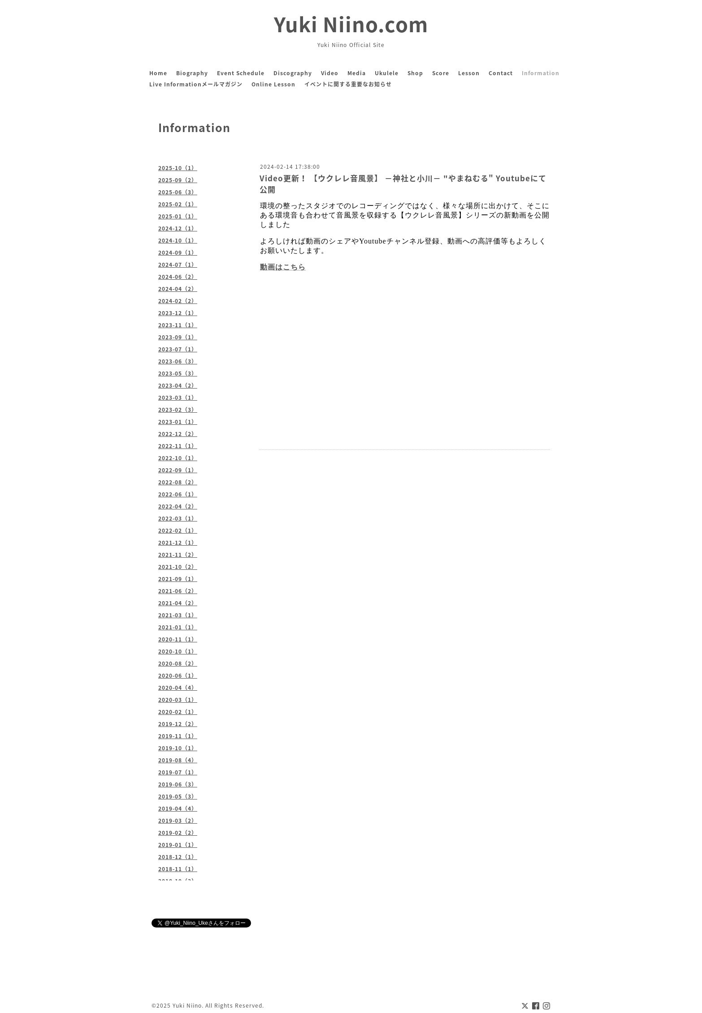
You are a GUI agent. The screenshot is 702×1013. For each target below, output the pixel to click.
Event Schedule (240, 73)
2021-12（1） (177, 543)
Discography (292, 73)
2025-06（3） (177, 192)
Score (440, 73)
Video (329, 73)
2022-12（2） (177, 434)
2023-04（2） (177, 385)
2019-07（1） (177, 772)
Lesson (469, 73)
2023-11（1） (177, 325)
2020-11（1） (177, 639)
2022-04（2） (177, 506)
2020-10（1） (177, 651)
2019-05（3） (177, 796)
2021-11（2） (177, 555)
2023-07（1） (177, 349)
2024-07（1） (177, 265)
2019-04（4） (177, 808)
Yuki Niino (187, 1005)
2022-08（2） (177, 482)
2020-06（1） (177, 675)
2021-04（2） (177, 603)
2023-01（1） (177, 422)
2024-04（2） (177, 289)
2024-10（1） (177, 240)
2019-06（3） (177, 784)
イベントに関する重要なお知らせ (348, 84)
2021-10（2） (177, 567)
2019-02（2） (177, 833)
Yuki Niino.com (351, 23)
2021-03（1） (177, 615)
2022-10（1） (177, 458)
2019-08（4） (177, 760)
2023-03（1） (177, 397)
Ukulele (387, 73)
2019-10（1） (177, 748)
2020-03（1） (177, 700)
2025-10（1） (177, 168)
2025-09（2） (177, 180)
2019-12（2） (177, 724)
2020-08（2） (177, 663)
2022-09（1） (177, 470)
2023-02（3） (177, 410)
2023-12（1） (177, 313)
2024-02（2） (177, 301)
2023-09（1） (177, 337)
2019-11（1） (177, 736)
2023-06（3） (177, 361)
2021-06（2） (177, 591)
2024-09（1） (177, 252)
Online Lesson (273, 84)
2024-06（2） (177, 277)
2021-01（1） (177, 627)
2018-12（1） (177, 857)
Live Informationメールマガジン (196, 84)
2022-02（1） (177, 530)
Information (540, 73)
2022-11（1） (177, 446)
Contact (501, 73)
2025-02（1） (177, 204)
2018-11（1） (177, 869)
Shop (415, 73)
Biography (192, 73)
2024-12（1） (177, 228)
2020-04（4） (177, 688)
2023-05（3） (177, 373)
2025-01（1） (177, 216)
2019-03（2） (177, 820)
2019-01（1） (177, 845)
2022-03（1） (177, 518)
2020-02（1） (177, 712)
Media (356, 73)
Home (158, 73)
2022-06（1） (177, 494)
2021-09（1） (177, 579)
